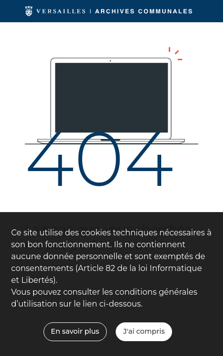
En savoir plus (75, 331)
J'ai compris (144, 331)
